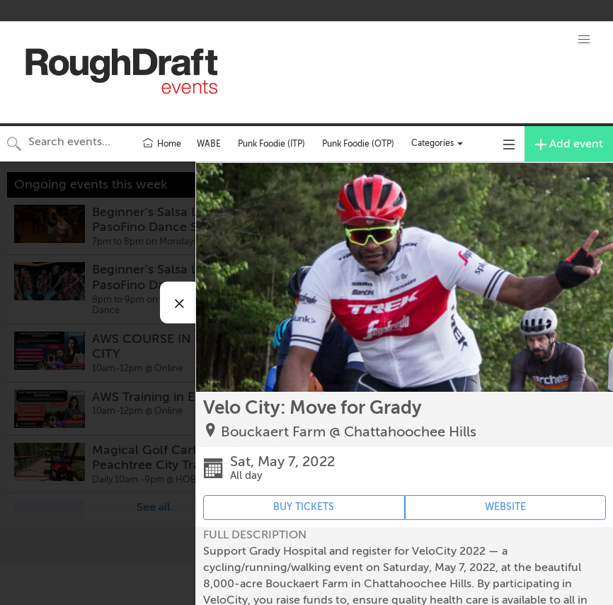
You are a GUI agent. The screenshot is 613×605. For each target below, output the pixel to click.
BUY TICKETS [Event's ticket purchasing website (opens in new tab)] (303, 507)
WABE (209, 144)
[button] (584, 39)
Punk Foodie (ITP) (271, 144)
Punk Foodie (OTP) (358, 144)
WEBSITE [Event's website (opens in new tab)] (505, 507)
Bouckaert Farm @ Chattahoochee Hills (348, 432)
